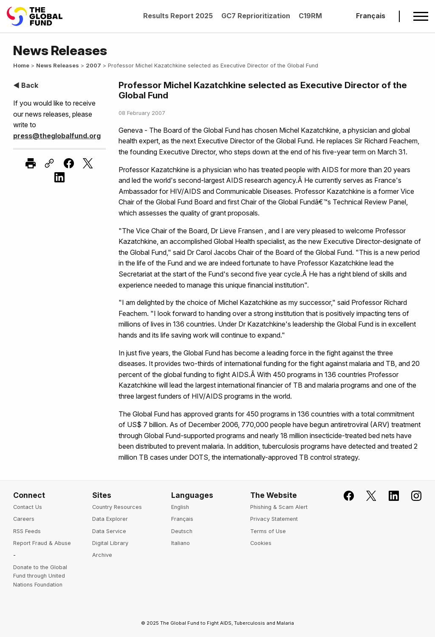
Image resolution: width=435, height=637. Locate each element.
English (180, 507)
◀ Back (25, 85)
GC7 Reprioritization (255, 15)
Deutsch (181, 531)
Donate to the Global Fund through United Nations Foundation (40, 576)
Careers (23, 519)
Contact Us (27, 507)
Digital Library (110, 543)
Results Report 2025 (178, 15)
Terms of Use (268, 531)
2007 (93, 65)
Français (370, 15)
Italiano (180, 543)
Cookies (260, 543)
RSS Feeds (27, 531)
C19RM (310, 15)
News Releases (57, 65)
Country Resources (117, 507)
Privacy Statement (274, 519)
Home (21, 65)
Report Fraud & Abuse (42, 543)
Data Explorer (110, 519)
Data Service (109, 531)
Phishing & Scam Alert (279, 507)
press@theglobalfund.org (57, 135)
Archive (102, 555)
